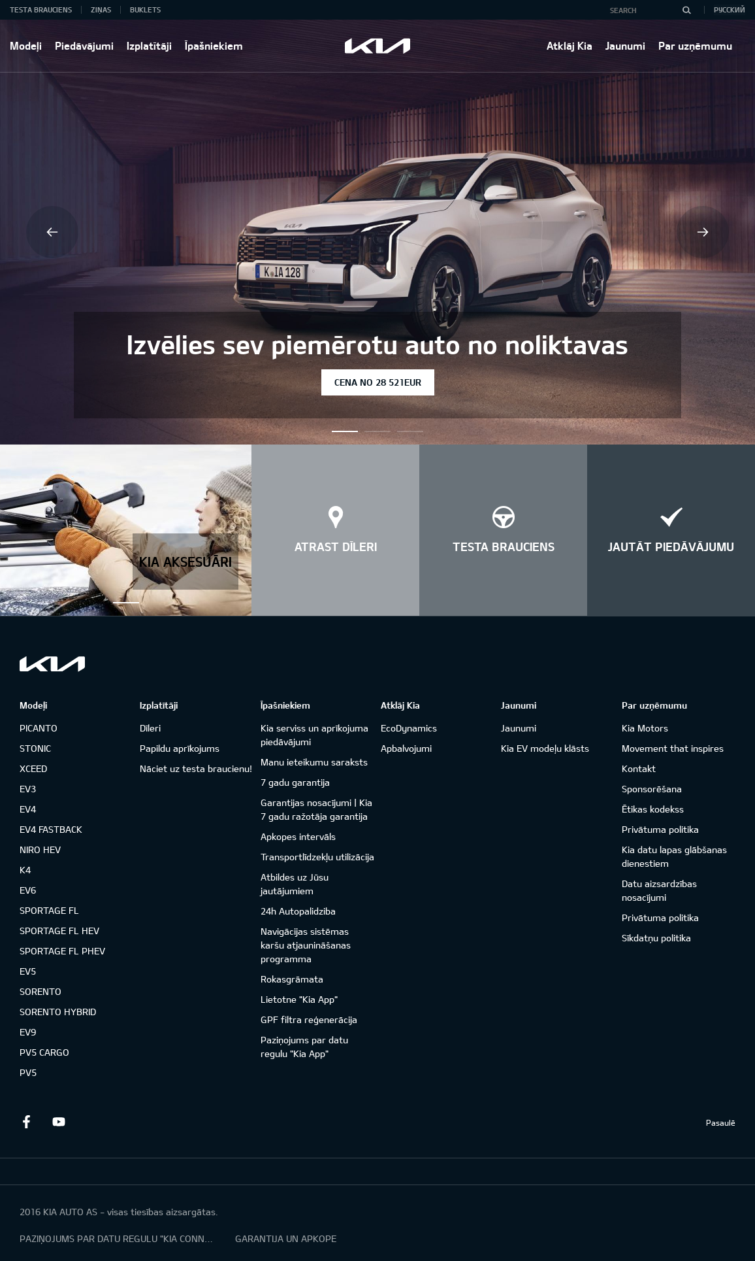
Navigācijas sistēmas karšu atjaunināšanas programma (306, 945)
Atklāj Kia (569, 45)
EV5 (28, 971)
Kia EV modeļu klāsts (545, 748)
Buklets (145, 9)
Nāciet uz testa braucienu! (196, 768)
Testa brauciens (41, 9)
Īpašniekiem (214, 45)
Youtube (58, 1121)
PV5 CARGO (44, 1052)
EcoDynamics (409, 727)
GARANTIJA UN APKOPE (285, 1238)
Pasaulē (720, 1122)
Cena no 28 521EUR (377, 382)
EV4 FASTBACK (51, 829)
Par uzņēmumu (695, 45)
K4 (25, 869)
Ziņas (101, 9)
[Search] (686, 10)
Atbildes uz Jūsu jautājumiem (295, 883)
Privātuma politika (660, 829)
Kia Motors (645, 727)
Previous (52, 232)
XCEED (33, 768)
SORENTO (40, 991)
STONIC (35, 748)
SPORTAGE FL (49, 910)
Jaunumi (625, 45)
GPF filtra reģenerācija (309, 1019)
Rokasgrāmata (292, 978)
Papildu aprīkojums (179, 748)
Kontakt (639, 768)
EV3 (28, 788)
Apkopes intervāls (298, 836)
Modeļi (26, 45)
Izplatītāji (149, 45)
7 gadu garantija (295, 782)
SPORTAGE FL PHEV (62, 950)
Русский (729, 9)
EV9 (28, 1031)
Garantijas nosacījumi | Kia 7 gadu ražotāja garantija (316, 809)
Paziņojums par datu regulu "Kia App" (304, 1046)
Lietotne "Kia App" (299, 999)
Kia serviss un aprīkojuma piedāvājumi (314, 734)
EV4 (28, 809)
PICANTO (38, 727)
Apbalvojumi (406, 748)
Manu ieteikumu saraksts (314, 761)
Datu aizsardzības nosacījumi (659, 890)
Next (703, 232)
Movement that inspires (673, 748)
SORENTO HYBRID (58, 1011)
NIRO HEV (40, 849)
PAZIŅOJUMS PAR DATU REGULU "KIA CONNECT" (118, 1238)
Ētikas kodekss (653, 809)
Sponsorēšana (652, 788)
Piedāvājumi (84, 45)
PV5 (28, 1072)
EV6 (28, 890)
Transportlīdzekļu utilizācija (317, 856)
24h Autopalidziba (298, 910)
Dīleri (150, 727)
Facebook (26, 1121)
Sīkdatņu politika (656, 937)
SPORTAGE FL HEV (59, 930)
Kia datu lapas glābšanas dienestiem (674, 856)
